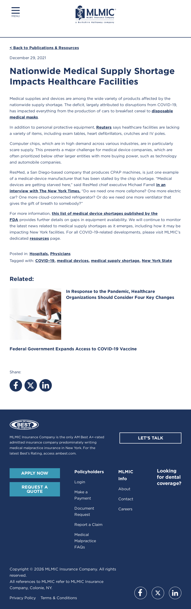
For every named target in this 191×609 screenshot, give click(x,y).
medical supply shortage (115, 260)
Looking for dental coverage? (169, 477)
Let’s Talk (150, 437)
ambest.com (65, 453)
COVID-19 (44, 260)
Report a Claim (88, 524)
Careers (125, 509)
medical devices (73, 260)
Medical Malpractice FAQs (85, 540)
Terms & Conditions (59, 598)
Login (79, 482)
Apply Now (34, 473)
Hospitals (39, 253)
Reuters (104, 127)
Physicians (60, 253)
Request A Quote (35, 489)
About (124, 489)
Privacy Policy (23, 598)
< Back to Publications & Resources (44, 48)
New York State (157, 260)
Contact (125, 499)
